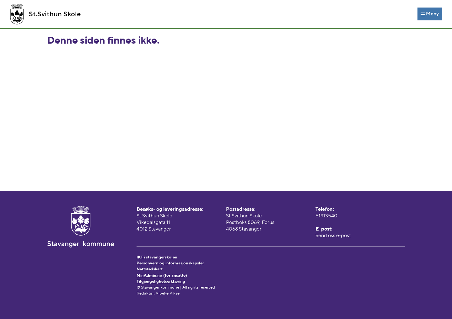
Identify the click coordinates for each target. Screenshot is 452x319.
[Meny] (430, 14)
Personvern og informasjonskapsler (170, 263)
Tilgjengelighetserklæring (161, 281)
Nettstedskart (150, 269)
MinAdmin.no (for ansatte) (162, 275)
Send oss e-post (333, 235)
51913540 (326, 216)
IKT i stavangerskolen (157, 257)
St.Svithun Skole (45, 14)
